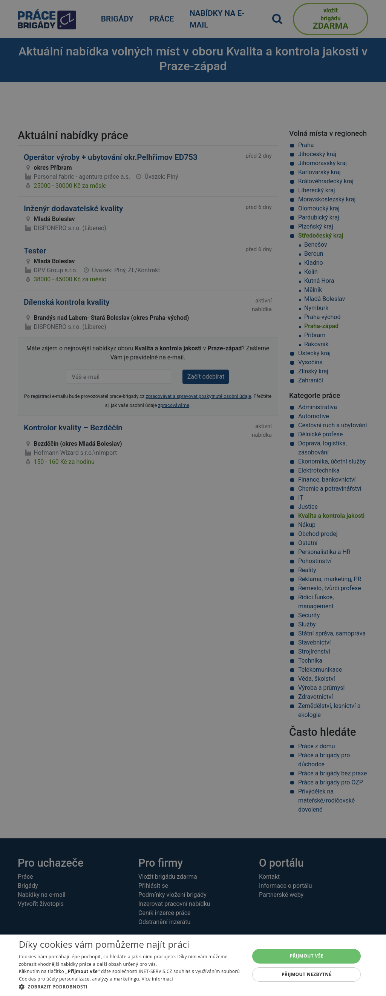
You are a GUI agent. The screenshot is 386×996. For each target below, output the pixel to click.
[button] (131, 986)
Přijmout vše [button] (306, 956)
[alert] (193, 498)
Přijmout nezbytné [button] (307, 974)
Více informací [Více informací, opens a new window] (157, 979)
